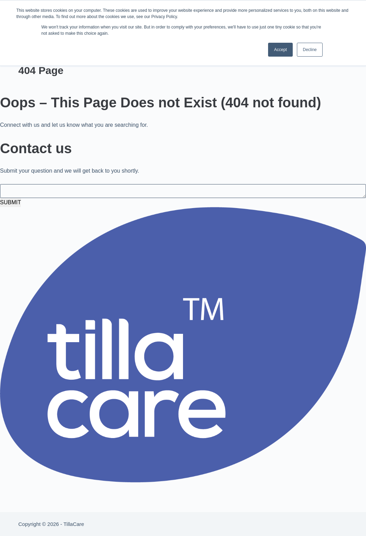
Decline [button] (310, 49)
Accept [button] (280, 49)
